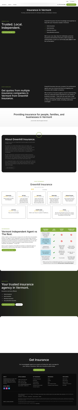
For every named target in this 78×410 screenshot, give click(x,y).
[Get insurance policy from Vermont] (8, 32)
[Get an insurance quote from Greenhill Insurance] (8, 304)
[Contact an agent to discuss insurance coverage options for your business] (19, 304)
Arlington (37, 394)
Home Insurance (51, 25)
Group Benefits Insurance (53, 32)
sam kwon (13, 209)
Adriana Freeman (69, 195)
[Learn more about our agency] (10, 168)
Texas (32, 394)
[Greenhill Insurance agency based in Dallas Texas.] (6, 394)
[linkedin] (9, 388)
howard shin (8, 195)
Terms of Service (35, 396)
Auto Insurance (50, 28)
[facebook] (4, 388)
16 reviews (45, 189)
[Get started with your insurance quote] (39, 370)
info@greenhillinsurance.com (26, 384)
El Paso (44, 394)
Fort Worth (47, 394)
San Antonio (63, 394)
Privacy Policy (25, 396)
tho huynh (39, 195)
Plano (60, 394)
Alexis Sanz (54, 195)
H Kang (64, 209)
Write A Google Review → (8, 401)
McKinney (58, 394)
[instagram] (7, 388)
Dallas (42, 394)
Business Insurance (51, 30)
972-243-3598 (67, 39)
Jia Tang (24, 195)
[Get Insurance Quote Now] (71, 4)
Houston (50, 394)
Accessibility (20, 396)
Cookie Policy (30, 396)
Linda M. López (39, 209)
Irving (53, 394)
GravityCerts (38, 403)
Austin (40, 394)
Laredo (55, 394)
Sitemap (40, 396)
